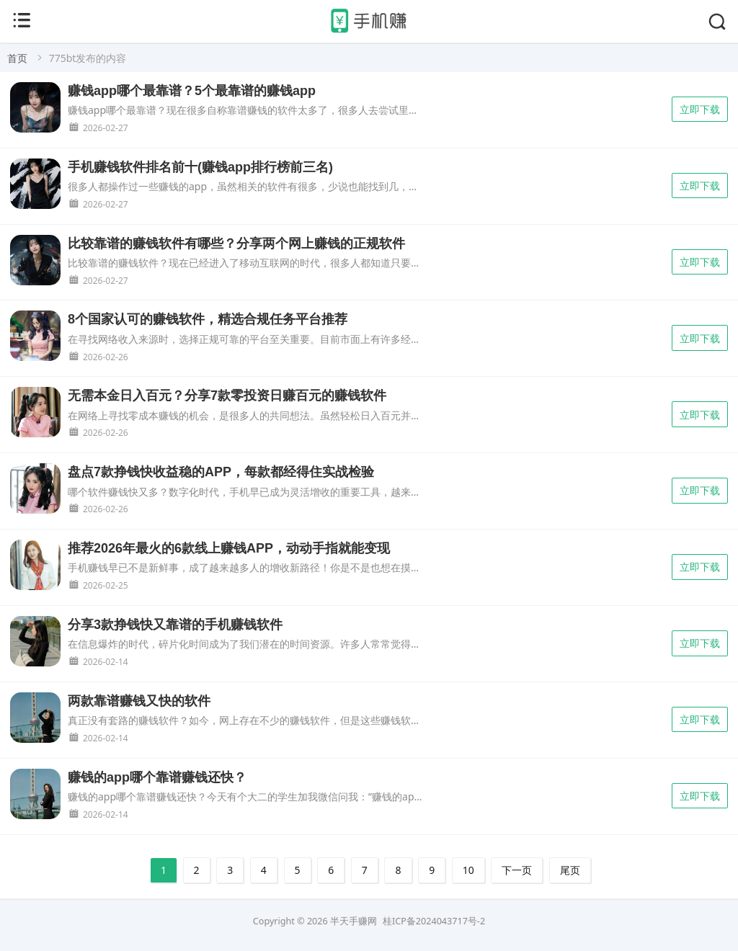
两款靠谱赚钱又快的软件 (139, 701)
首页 (17, 58)
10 (468, 870)
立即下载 (700, 109)
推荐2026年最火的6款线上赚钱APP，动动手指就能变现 (229, 548)
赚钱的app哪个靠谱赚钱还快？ (157, 777)
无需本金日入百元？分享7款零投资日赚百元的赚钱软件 (227, 395)
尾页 (570, 870)
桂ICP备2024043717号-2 (434, 921)
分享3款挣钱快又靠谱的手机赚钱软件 (175, 624)
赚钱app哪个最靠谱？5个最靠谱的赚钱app (192, 91)
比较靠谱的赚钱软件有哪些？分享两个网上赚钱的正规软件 (236, 243)
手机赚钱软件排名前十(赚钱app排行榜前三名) (200, 167)
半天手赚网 (353, 921)
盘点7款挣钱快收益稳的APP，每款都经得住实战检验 (221, 472)
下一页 (517, 870)
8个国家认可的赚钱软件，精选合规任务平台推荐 (207, 319)
